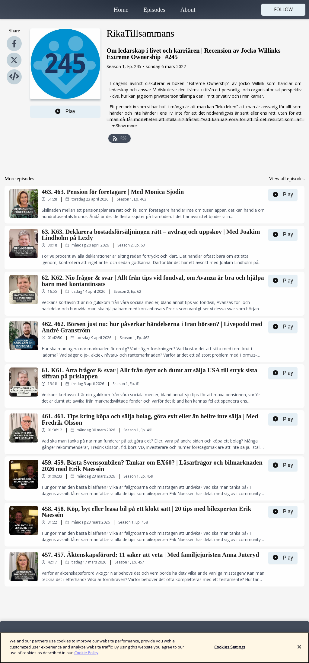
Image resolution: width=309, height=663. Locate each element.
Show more (124, 125)
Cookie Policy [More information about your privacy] (86, 656)
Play (65, 111)
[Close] (299, 650)
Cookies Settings (229, 650)
